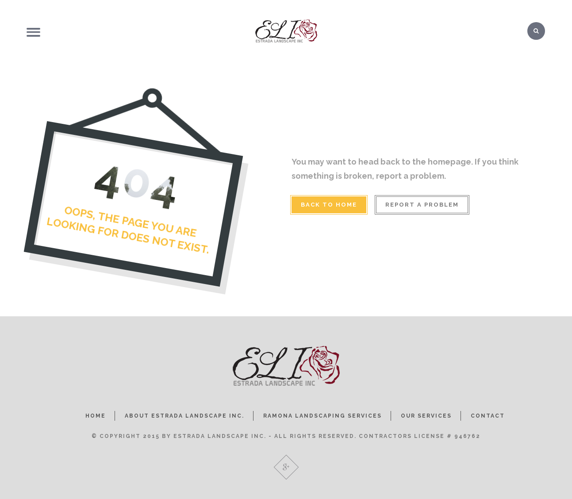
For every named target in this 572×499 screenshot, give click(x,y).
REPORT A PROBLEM (422, 204)
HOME (95, 416)
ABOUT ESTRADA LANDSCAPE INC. (184, 416)
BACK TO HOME (329, 204)
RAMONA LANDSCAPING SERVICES (322, 416)
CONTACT (488, 416)
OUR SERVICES (426, 416)
